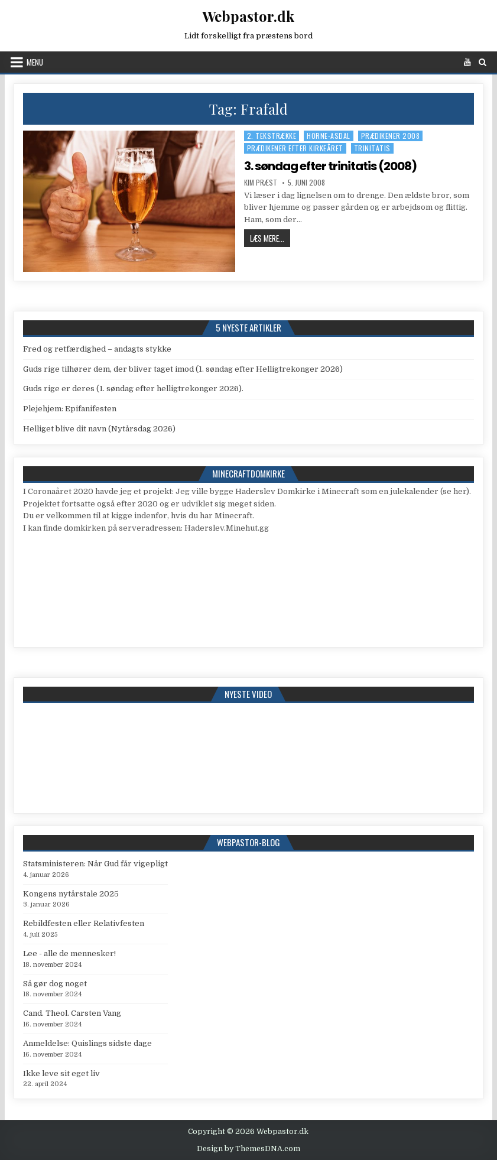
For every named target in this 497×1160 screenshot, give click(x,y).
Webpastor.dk (248, 16)
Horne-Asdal (328, 136)
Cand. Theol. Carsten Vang (72, 1013)
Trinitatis (372, 148)
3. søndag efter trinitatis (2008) (330, 166)
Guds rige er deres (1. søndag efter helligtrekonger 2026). (133, 388)
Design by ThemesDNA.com (248, 1149)
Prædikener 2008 (390, 136)
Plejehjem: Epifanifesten (69, 408)
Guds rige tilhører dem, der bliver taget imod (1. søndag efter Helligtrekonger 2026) (183, 369)
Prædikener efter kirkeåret (295, 148)
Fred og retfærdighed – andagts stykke (97, 349)
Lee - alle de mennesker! (69, 953)
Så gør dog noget (55, 983)
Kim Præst (260, 182)
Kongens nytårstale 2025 (71, 893)
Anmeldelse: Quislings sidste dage (87, 1043)
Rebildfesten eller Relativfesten (83, 923)
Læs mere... (270, 238)
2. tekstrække (272, 136)
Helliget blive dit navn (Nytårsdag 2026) (99, 428)
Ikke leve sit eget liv (61, 1073)
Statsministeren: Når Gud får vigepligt (95, 863)
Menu (35, 62)
